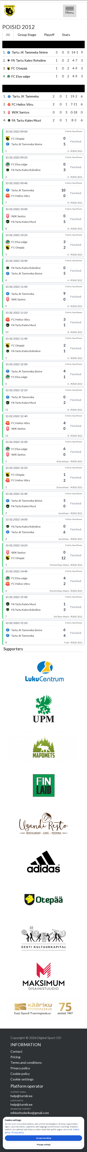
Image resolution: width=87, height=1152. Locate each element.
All (8, 35)
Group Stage (27, 35)
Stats (66, 35)
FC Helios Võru (22, 104)
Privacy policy (20, 1068)
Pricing (15, 1057)
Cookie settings (22, 1079)
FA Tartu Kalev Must (26, 120)
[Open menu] (69, 11)
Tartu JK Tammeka (25, 96)
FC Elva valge (20, 76)
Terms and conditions (26, 1062)
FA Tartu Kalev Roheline (28, 60)
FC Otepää (19, 68)
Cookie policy (20, 1074)
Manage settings (44, 1144)
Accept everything (43, 1138)
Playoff (49, 35)
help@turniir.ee (21, 1096)
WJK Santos (20, 112)
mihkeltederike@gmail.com (29, 1113)
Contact (16, 1051)
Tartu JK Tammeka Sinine (30, 52)
